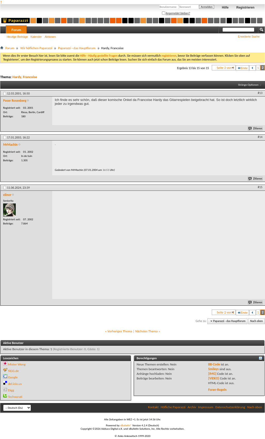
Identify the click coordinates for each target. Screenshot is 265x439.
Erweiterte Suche (249, 36)
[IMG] (212, 374)
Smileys (213, 369)
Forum (16, 30)
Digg (11, 390)
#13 (260, 93)
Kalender (36, 36)
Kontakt (153, 407)
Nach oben (256, 321)
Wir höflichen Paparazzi (36, 48)
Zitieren (255, 128)
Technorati (15, 397)
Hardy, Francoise (24, 77)
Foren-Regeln (217, 390)
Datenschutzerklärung (230, 407)
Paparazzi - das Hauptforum (77, 48)
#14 (260, 137)
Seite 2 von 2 (225, 68)
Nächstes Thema (146, 331)
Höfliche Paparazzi (173, 407)
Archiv (192, 407)
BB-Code (214, 364)
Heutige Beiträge (17, 36)
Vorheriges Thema (119, 331)
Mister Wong (17, 364)
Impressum (205, 407)
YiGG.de (13, 371)
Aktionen (50, 36)
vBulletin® (126, 425)
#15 (260, 187)
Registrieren (245, 7)
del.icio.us (15, 384)
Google (13, 377)
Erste (242, 68)
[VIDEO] (213, 378)
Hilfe (225, 7)
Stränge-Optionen (248, 84)
